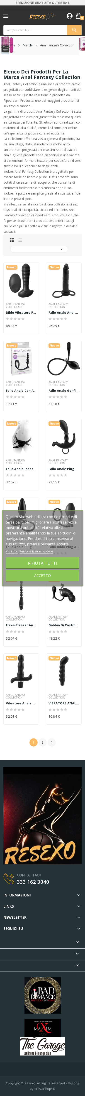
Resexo (29, 1083)
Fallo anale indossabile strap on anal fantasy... (21, 469)
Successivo (52, 742)
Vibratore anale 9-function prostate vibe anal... (21, 703)
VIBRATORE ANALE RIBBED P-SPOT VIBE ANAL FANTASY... (64, 703)
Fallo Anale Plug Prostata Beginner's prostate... (64, 469)
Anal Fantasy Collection (15, 305)
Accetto (42, 575)
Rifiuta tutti (42, 563)
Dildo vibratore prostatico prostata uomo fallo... (21, 313)
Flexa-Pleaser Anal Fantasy (21, 625)
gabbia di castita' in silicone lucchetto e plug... (64, 625)
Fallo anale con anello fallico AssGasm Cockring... (21, 391)
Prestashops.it (44, 1088)
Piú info (12, 551)
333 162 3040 (33, 881)
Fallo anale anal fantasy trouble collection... (64, 313)
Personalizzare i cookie (36, 551)
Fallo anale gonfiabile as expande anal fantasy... (64, 391)
